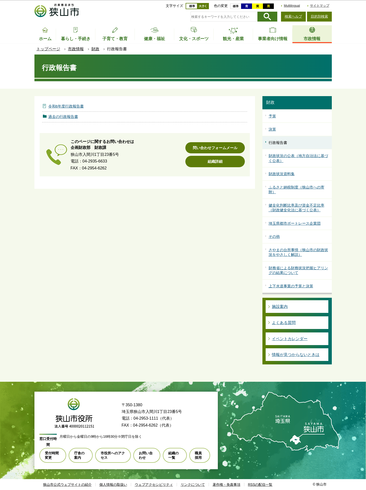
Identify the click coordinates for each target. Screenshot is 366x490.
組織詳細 (215, 161)
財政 (95, 49)
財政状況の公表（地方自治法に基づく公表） (298, 158)
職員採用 (198, 455)
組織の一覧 (173, 455)
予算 (272, 116)
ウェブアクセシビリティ (154, 484)
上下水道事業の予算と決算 (291, 286)
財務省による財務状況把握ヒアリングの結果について (298, 270)
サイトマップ (319, 5)
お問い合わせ (146, 455)
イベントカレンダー (290, 339)
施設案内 (280, 306)
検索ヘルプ (293, 16)
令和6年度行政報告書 (66, 106)
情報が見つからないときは (295, 355)
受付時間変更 (52, 455)
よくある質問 (284, 323)
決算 (272, 129)
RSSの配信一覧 (260, 484)
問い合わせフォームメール (215, 148)
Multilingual (292, 5)
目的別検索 (319, 16)
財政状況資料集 (282, 174)
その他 (274, 236)
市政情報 (76, 49)
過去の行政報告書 (63, 116)
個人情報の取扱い (113, 484)
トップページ (48, 49)
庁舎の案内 (79, 455)
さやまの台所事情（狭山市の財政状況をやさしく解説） (298, 252)
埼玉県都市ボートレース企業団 (295, 223)
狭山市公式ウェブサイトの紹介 (67, 484)
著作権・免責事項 (226, 484)
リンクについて (193, 484)
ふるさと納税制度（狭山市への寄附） (296, 189)
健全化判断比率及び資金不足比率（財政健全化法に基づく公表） (296, 207)
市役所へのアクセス (113, 455)
